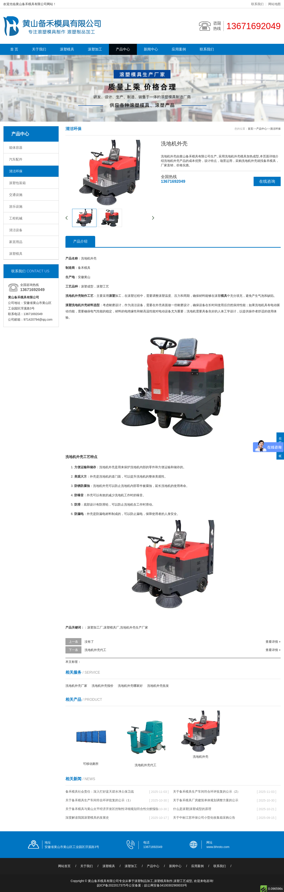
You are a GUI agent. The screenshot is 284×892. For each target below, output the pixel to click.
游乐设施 (15, 206)
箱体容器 (15, 147)
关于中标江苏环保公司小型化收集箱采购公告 (204, 817)
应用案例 (179, 49)
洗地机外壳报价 (102, 685)
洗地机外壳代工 (95, 650)
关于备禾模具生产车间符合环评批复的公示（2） (206, 791)
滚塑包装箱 (17, 183)
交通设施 (15, 195)
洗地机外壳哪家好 (130, 685)
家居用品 (15, 242)
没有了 (89, 641)
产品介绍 (80, 241)
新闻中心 (151, 49)
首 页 (14, 49)
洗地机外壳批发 (158, 685)
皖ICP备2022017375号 (113, 885)
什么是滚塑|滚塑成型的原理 (192, 809)
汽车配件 (15, 159)
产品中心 (123, 49)
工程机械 (15, 218)
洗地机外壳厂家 (76, 685)
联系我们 (257, 4)
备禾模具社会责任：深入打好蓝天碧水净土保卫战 (99, 791)
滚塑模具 (67, 49)
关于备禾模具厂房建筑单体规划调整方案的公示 (205, 800)
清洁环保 (15, 171)
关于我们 (39, 49)
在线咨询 (267, 181)
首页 (250, 128)
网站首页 (64, 866)
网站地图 (274, 4)
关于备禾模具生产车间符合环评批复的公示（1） (98, 800)
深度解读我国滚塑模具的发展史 (87, 817)
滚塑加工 (95, 49)
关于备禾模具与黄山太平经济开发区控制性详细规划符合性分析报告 (112, 809)
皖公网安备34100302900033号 (165, 885)
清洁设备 (15, 230)
